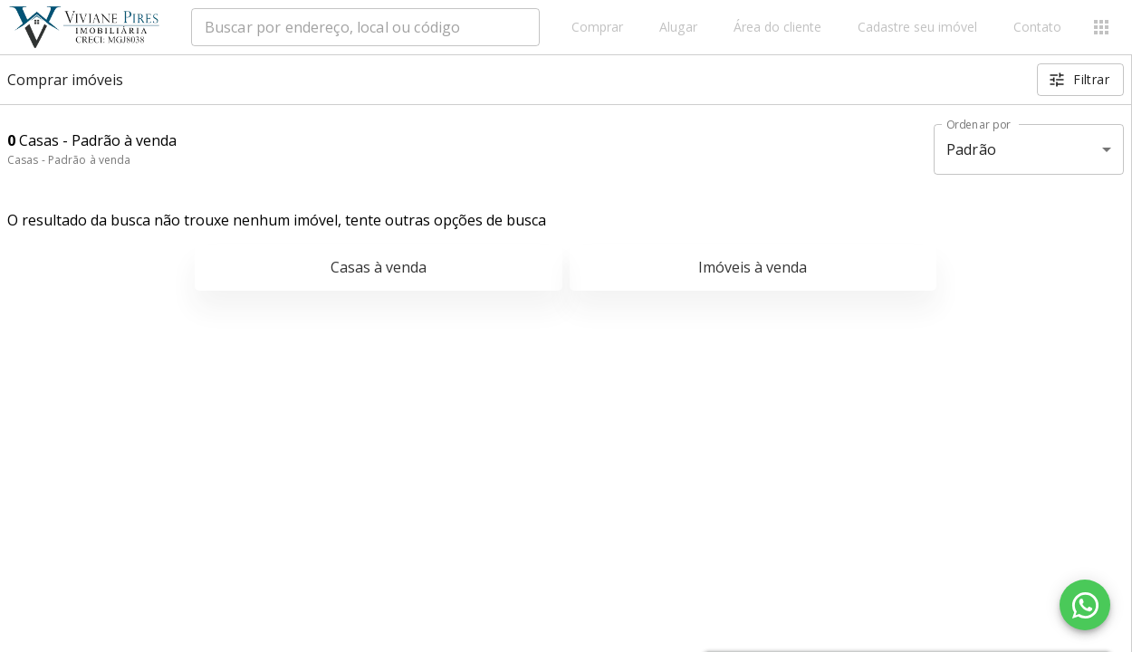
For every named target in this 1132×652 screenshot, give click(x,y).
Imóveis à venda (752, 267)
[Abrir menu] (1101, 27)
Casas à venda (379, 267)
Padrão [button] (971, 149)
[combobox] (365, 27)
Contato (1037, 27)
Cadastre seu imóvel (917, 27)
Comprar (597, 27)
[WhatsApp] (1085, 605)
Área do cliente (777, 27)
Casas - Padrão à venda (68, 160)
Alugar (678, 27)
